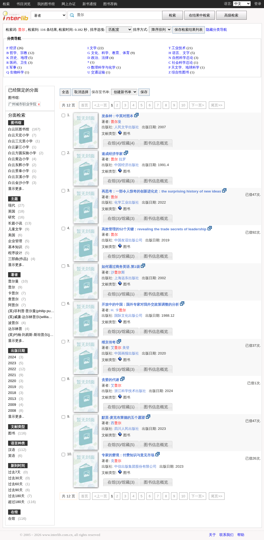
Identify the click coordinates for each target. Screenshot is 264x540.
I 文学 (93, 48)
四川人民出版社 (127, 429)
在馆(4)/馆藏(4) (121, 143)
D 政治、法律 (98, 58)
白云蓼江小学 (19, 147)
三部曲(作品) (18, 259)
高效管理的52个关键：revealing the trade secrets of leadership (154, 229)
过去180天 (17, 496)
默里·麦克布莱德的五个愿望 (124, 418)
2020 (12, 381)
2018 (12, 393)
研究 (12, 217)
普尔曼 (14, 281)
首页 (84, 105)
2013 (12, 399)
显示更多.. (16, 189)
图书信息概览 (156, 143)
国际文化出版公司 (128, 315)
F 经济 (11, 48)
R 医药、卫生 (17, 62)
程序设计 (15, 253)
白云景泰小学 (19, 171)
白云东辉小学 (19, 165)
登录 (257, 4)
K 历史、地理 (17, 58)
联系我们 (226, 535)
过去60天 (16, 484)
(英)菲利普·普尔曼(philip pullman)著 (36, 311)
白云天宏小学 (19, 135)
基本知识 (15, 247)
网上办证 (69, 4)
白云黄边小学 (19, 159)
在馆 (14, 512)
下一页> (197, 105)
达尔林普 (15, 329)
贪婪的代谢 (111, 380)
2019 (12, 387)
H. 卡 (118, 310)
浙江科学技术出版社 (130, 391)
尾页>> (216, 105)
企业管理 (15, 241)
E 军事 (12, 67)
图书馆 (16, 123)
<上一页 (100, 105)
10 (183, 105)
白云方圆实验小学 (22, 153)
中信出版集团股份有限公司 (136, 466)
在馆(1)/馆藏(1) (121, 294)
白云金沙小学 (19, 183)
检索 (6, 4)
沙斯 (118, 272)
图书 (12, 433)
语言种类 (18, 443)
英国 (12, 211)
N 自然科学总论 (181, 58)
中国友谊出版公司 (128, 240)
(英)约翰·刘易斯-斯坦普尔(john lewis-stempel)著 (46, 335)
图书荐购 (110, 4)
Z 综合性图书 (179, 72)
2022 (12, 369)
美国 (12, 235)
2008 (12, 411)
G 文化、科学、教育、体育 (109, 53)
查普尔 (14, 299)
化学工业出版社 (127, 202)
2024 (12, 357)
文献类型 (18, 427)
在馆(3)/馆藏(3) (121, 181)
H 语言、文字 (180, 53)
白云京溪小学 (19, 177)
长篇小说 (15, 223)
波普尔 (14, 323)
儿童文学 (15, 229)
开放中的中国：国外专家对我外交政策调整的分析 (141, 304)
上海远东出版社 (127, 278)
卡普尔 (14, 293)
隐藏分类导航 (217, 30)
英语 (12, 456)
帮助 (240, 535)
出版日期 (18, 351)
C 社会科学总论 (181, 62)
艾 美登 (120, 348)
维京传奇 (109, 342)
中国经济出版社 (127, 165)
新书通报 (89, 4)
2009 (12, 405)
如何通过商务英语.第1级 (121, 267)
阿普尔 (14, 305)
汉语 (12, 450)
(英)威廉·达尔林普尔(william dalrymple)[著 (41, 317)
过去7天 (15, 472)
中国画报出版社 (127, 353)
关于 (212, 535)
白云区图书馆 (19, 129)
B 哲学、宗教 (17, 53)
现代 (12, 205)
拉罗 (122, 159)
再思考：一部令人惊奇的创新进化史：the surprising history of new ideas (162, 191)
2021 (12, 375)
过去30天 (16, 478)
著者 (14, 275)
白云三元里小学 (21, 141)
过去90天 (16, 490)
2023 (12, 363)
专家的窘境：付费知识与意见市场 (128, 455)
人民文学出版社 (127, 127)
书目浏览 (23, 4)
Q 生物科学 (15, 72)
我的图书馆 (46, 4)
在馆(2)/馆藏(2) (121, 256)
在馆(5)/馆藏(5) (121, 445)
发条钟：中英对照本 (118, 116)
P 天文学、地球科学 (184, 67)
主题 (14, 199)
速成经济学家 (113, 154)
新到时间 (18, 466)
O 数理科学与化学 (102, 67)
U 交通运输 (97, 72)
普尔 (12, 287)
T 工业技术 (178, 48)
